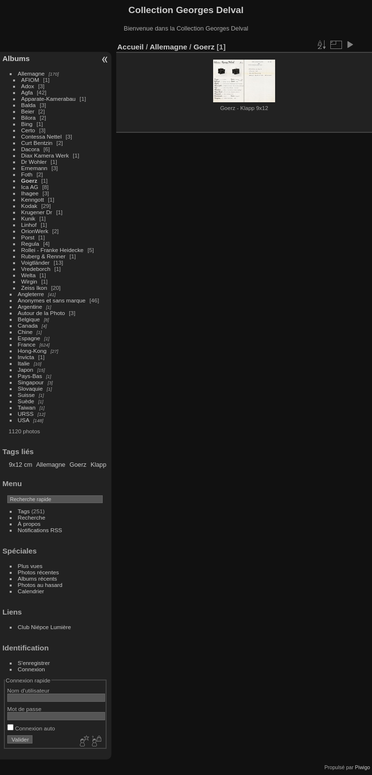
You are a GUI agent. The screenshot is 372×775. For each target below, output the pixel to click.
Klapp (99, 464)
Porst (27, 237)
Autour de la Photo (41, 313)
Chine (25, 332)
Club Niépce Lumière (44, 627)
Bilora (28, 117)
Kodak (29, 206)
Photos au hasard (40, 585)
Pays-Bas (30, 376)
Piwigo (362, 767)
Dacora (30, 149)
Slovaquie (30, 388)
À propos (29, 524)
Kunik (28, 218)
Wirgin (29, 281)
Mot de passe (24, 709)
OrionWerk (34, 231)
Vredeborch (35, 269)
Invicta (26, 357)
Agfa (27, 92)
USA (24, 420)
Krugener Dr (36, 212)
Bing (27, 124)
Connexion (31, 669)
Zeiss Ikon (34, 288)
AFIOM (30, 80)
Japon (25, 369)
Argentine (30, 306)
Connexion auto (31, 728)
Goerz (29, 180)
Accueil (130, 47)
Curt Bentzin (37, 143)
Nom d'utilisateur (28, 690)
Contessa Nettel (41, 136)
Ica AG (29, 187)
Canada (28, 325)
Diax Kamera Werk (45, 155)
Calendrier (31, 591)
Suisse (26, 395)
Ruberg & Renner (43, 256)
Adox (27, 86)
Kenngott (32, 199)
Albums (16, 58)
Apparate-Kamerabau (48, 98)
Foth (27, 174)
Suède (26, 401)
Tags (24, 511)
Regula (30, 243)
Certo (28, 130)
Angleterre (31, 294)
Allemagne (31, 73)
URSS (26, 414)
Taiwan (27, 407)
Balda (28, 105)
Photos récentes (38, 572)
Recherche (32, 517)
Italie (24, 363)
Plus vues (30, 566)
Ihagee (30, 193)
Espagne (29, 338)
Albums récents (37, 578)
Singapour (31, 382)
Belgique (29, 319)
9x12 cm (20, 464)
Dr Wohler (34, 161)
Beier (27, 111)
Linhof (29, 224)
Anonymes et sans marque (52, 300)
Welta (28, 275)
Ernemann (34, 168)
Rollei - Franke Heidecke (52, 250)
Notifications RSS (40, 530)
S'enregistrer (34, 663)
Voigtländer (35, 262)
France (27, 344)
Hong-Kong (32, 351)
